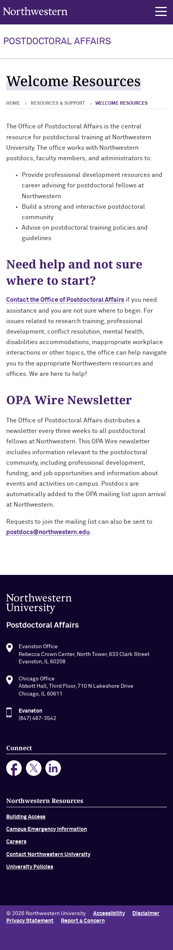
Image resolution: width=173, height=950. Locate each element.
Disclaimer (145, 913)
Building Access (25, 820)
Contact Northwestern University (48, 858)
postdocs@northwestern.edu (48, 532)
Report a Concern (83, 921)
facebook (14, 772)
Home (13, 103)
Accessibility (109, 913)
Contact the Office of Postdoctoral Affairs (65, 300)
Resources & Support (58, 103)
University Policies (29, 870)
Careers (16, 845)
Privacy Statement (30, 921)
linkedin (53, 772)
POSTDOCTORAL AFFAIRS (57, 41)
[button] (161, 11)
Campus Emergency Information (46, 833)
